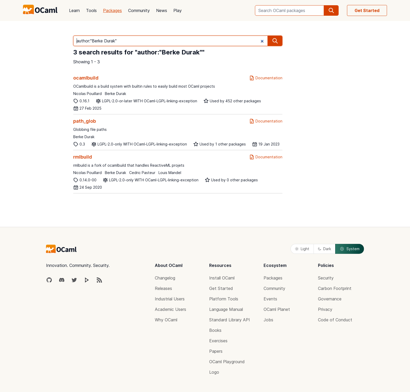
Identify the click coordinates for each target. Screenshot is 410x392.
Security (326, 278)
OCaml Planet (277, 309)
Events (270, 298)
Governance (329, 298)
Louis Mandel (169, 172)
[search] (331, 10)
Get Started (367, 10)
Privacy (325, 309)
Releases (163, 288)
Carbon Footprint (334, 288)
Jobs (268, 319)
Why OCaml (166, 319)
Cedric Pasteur (142, 172)
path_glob (84, 121)
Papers (216, 351)
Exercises (218, 340)
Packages (112, 10)
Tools (91, 10)
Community (139, 10)
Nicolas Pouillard (87, 93)
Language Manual (226, 309)
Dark (324, 249)
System (350, 249)
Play (177, 10)
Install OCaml (222, 278)
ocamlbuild (86, 78)
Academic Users (170, 309)
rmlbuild (82, 157)
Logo (214, 372)
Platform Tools (223, 298)
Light (302, 249)
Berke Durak (115, 93)
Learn (74, 10)
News (161, 10)
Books (215, 330)
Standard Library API (229, 319)
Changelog (165, 278)
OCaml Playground (227, 361)
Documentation (265, 78)
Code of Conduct (335, 319)
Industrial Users (170, 298)
